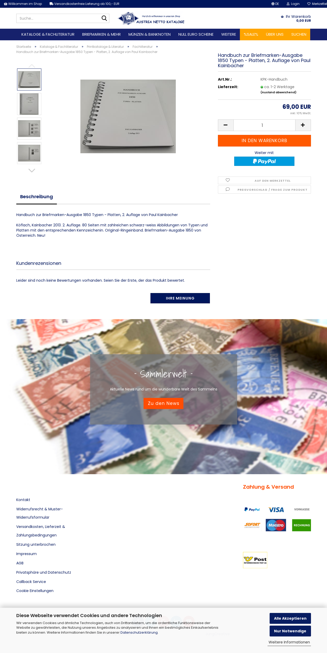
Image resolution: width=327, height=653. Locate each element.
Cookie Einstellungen (35, 590)
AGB (20, 563)
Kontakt (23, 499)
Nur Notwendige (290, 631)
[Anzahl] (264, 125)
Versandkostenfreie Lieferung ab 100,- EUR (84, 4)
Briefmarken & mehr (101, 34)
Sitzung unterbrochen (36, 544)
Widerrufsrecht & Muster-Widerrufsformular (39, 513)
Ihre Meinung (180, 298)
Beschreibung (36, 196)
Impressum (26, 553)
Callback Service (31, 581)
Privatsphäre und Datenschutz (43, 572)
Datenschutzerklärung (139, 632)
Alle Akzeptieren (290, 618)
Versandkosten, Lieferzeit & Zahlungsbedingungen (40, 530)
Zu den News (163, 403)
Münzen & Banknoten (149, 34)
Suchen (298, 34)
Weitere (228, 34)
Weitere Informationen (289, 642)
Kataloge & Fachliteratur (47, 34)
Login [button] (293, 4)
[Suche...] (104, 18)
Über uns (275, 34)
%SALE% (251, 34)
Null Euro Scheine (196, 34)
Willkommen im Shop (23, 4)
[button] (275, 4)
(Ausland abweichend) (278, 92)
